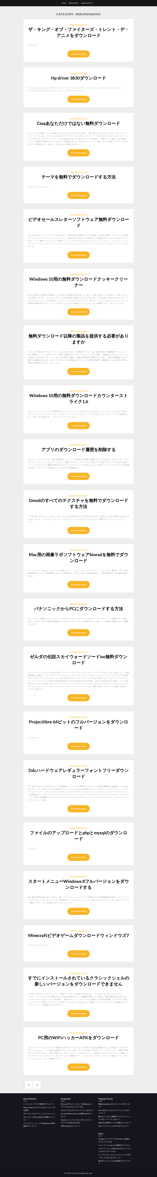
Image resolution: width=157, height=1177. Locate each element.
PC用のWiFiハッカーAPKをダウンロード (78, 1037)
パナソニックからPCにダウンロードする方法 (78, 608)
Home (64, 3)
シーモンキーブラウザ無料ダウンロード (38, 1104)
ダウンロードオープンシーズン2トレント (39, 1114)
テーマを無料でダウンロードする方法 (78, 176)
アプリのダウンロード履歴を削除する (78, 449)
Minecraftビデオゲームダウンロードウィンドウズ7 (78, 935)
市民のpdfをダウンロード (71, 1126)
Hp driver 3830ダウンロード (78, 77)
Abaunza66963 (78, 25)
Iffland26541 (73, 3)
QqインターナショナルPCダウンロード (113, 1126)
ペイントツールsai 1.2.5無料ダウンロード (114, 1145)
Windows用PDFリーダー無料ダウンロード (114, 1123)
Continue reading (78, 54)
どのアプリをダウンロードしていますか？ (77, 1110)
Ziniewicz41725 (86, 3)
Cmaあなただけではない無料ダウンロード (78, 123)
